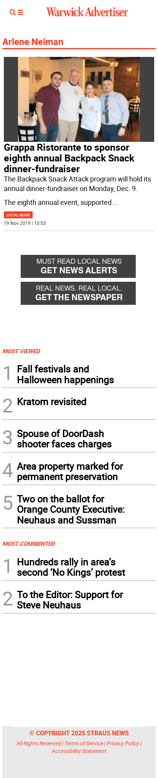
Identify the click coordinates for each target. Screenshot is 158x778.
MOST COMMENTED (28, 543)
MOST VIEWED (21, 351)
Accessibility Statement (79, 751)
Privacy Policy (123, 743)
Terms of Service (83, 743)
